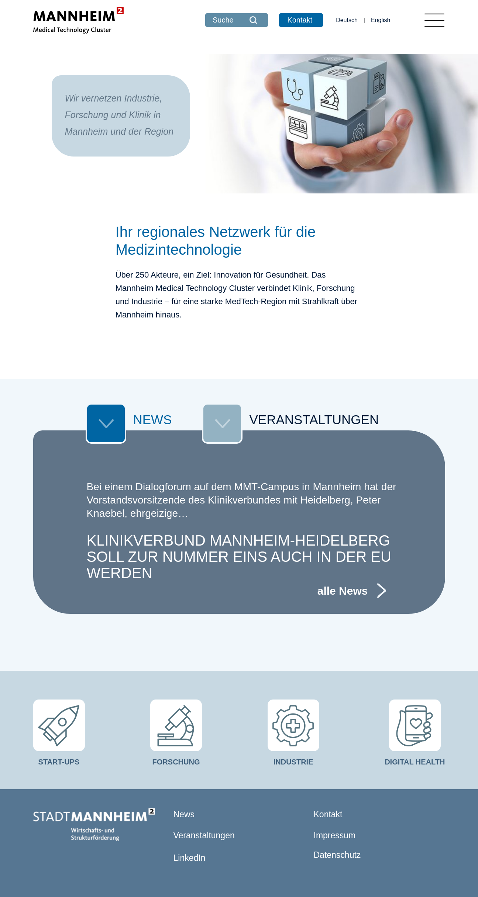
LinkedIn (189, 812)
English (380, 20)
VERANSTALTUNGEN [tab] (290, 376)
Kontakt (299, 20)
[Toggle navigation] (434, 20)
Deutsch (347, 20)
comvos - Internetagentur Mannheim (347, 879)
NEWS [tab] (129, 376)
